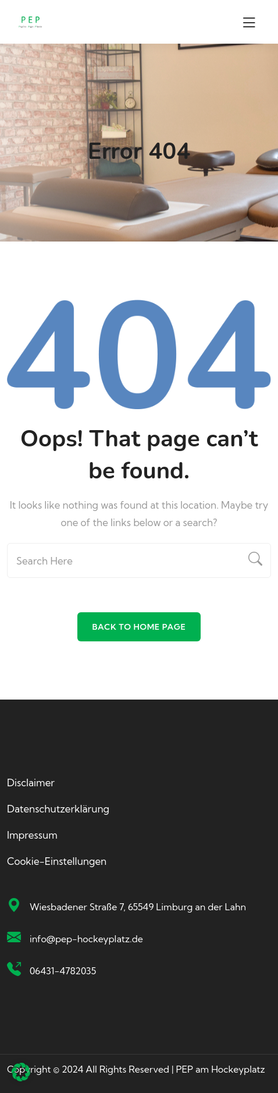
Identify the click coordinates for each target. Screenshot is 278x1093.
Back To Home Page (139, 627)
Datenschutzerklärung (58, 809)
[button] (21, 1072)
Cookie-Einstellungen (56, 861)
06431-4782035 (63, 971)
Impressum (32, 835)
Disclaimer (31, 782)
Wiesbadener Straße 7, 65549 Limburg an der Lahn (138, 907)
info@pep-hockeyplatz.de (86, 939)
